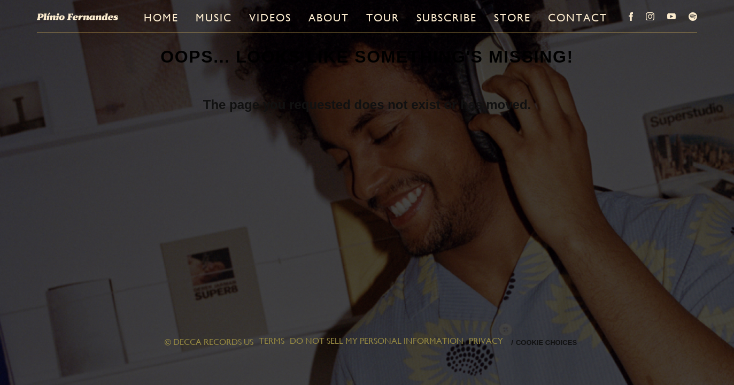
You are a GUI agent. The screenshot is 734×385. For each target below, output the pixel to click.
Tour (382, 18)
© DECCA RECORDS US (209, 342)
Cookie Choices (546, 342)
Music (214, 18)
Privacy (486, 341)
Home (161, 18)
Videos (270, 18)
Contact (577, 18)
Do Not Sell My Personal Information (376, 341)
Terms (271, 341)
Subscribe (446, 18)
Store (512, 18)
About (328, 18)
